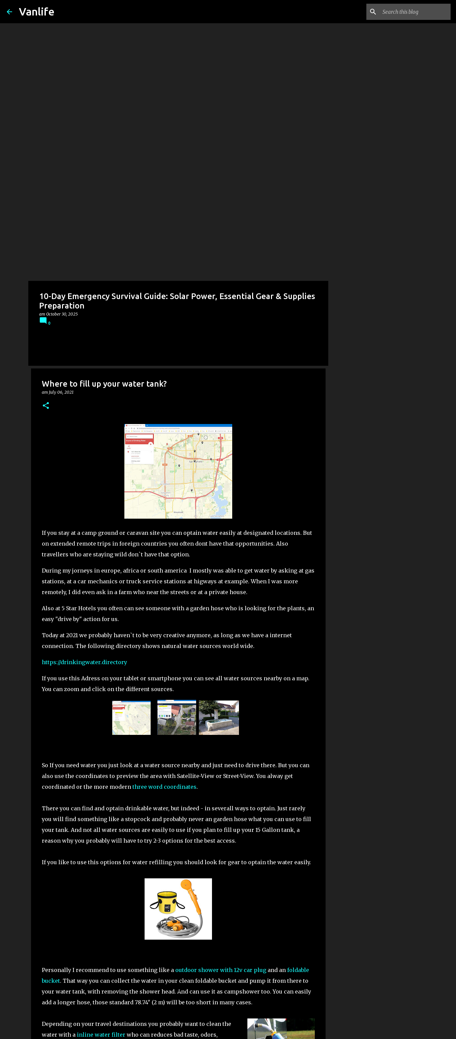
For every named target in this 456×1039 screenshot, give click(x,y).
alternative (135, 836)
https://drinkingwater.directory (84, 313)
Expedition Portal (114, 923)
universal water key (85, 836)
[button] (46, 57)
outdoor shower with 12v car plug (220, 621)
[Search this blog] (415, 12)
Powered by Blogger (228, 1030)
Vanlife (37, 11)
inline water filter (101, 685)
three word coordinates (164, 437)
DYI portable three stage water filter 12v (143, 782)
